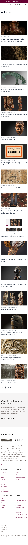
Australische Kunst (20, 510)
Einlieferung (4, 482)
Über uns (3, 474)
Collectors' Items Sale (8, 140)
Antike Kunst (19, 505)
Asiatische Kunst (20, 507)
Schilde (3, 510)
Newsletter (4, 486)
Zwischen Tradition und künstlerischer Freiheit (14, 260)
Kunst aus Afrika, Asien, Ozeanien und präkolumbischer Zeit (13, 212)
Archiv (17, 479)
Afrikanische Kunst (20, 498)
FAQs (17, 474)
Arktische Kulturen (20, 503)
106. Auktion (19, 1)
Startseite (3, 525)
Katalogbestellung (20, 477)
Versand (3, 479)
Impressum (4, 527)
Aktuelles (3, 484)
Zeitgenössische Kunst (21, 517)
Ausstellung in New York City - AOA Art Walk (14, 164)
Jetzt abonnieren (7, 418)
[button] (2, 387)
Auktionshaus (4, 469)
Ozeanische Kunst (20, 512)
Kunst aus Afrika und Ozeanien (11, 383)
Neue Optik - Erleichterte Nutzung (12, 236)
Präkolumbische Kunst (21, 514)
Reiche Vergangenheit (8, 309)
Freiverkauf (18, 472)
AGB (2, 531)
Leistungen (4, 477)
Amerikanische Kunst (21, 500)
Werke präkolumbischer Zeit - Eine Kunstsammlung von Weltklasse (12, 40)
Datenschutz (4, 529)
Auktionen (18, 469)
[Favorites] (20, 5)
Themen (18, 495)
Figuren (3, 498)
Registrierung (9, 1)
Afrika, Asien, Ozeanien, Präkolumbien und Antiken (14, 65)
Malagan (3, 503)
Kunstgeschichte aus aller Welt (11, 188)
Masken (3, 500)
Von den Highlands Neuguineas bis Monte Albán (12, 90)
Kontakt (3, 489)
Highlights (3, 472)
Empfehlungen (5, 491)
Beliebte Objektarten (6, 495)
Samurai (3, 507)
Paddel (3, 505)
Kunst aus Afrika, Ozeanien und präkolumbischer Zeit (11, 333)
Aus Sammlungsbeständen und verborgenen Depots (11, 359)
